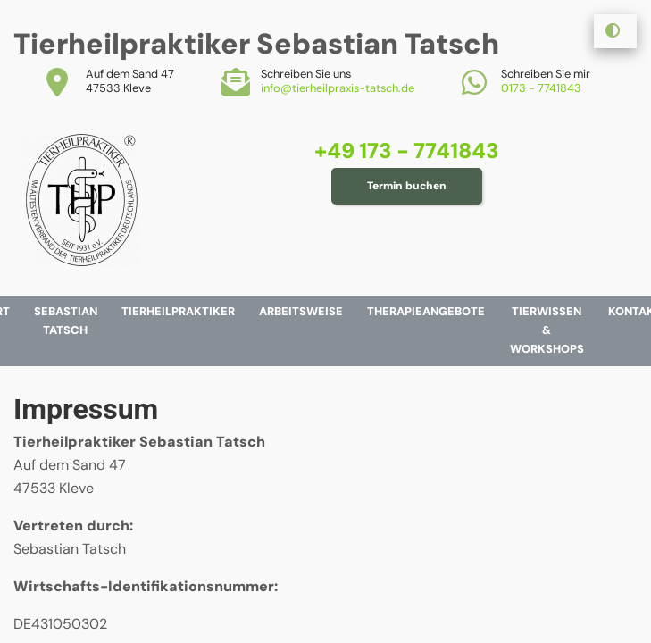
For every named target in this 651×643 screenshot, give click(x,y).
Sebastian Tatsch (65, 321)
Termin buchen (407, 186)
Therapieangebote (426, 311)
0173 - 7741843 (541, 88)
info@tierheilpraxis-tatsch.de (337, 88)
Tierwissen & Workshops (547, 330)
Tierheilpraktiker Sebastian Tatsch (256, 44)
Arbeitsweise (301, 311)
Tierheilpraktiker (178, 311)
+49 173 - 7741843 (406, 150)
